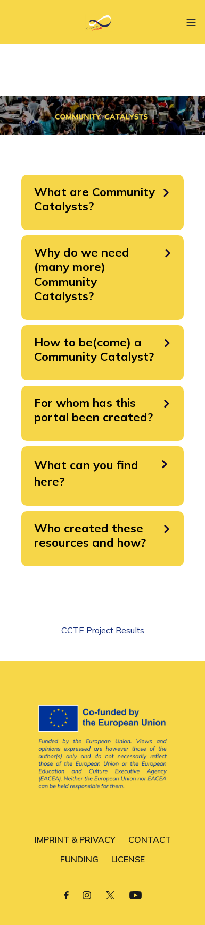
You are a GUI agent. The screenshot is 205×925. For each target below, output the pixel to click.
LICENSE (128, 859)
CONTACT (149, 839)
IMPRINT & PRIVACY (75, 839)
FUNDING (79, 859)
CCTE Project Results (102, 630)
